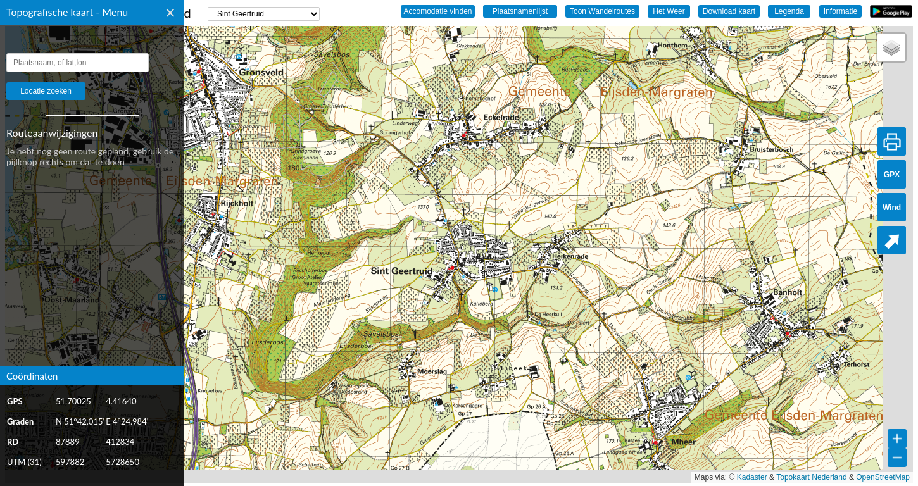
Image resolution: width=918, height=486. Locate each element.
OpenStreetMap (883, 477)
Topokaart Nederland (811, 477)
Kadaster (752, 477)
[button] (891, 47)
